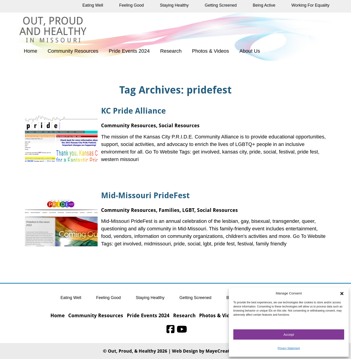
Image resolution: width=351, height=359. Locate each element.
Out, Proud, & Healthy (132, 351)
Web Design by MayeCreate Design (210, 351)
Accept (288, 334)
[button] (342, 293)
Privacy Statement (289, 348)
